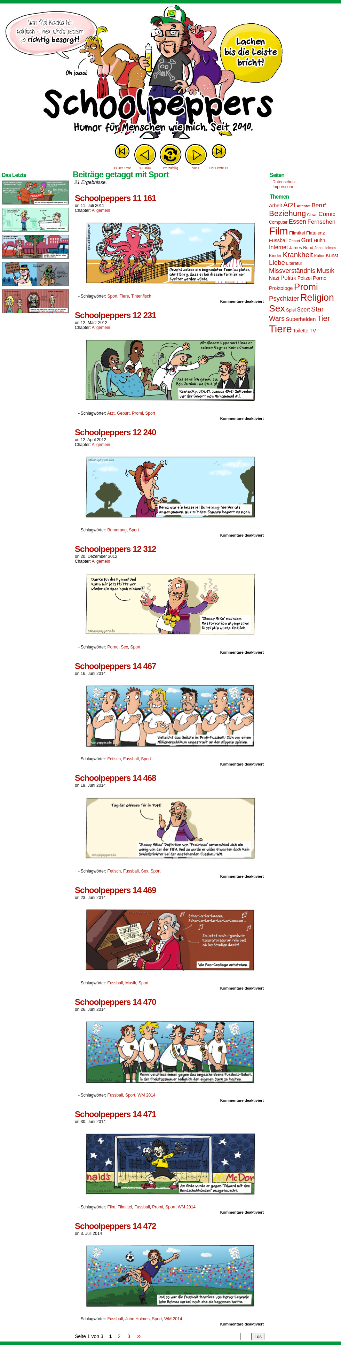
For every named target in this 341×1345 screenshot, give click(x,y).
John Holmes (137, 1318)
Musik (130, 983)
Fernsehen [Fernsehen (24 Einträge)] (322, 221)
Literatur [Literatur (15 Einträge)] (294, 263)
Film (112, 1207)
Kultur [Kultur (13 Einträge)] (319, 256)
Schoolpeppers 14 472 (115, 1226)
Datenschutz (284, 181)
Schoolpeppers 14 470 (115, 1002)
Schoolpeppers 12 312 (115, 549)
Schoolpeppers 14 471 (115, 1114)
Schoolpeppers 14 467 (115, 666)
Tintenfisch (141, 296)
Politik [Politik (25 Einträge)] (288, 278)
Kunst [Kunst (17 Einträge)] (332, 255)
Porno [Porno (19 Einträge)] (319, 278)
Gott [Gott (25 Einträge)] (306, 240)
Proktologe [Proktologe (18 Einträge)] (281, 288)
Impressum (282, 186)
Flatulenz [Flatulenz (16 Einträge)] (315, 233)
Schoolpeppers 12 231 (115, 315)
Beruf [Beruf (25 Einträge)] (318, 205)
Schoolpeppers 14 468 (115, 778)
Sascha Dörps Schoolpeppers (170, 73)
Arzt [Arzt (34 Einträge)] (289, 205)
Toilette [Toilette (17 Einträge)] (300, 330)
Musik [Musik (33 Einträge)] (325, 270)
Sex (124, 647)
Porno (113, 647)
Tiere (124, 296)
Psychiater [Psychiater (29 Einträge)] (284, 298)
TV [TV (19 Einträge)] (312, 330)
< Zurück (145, 168)
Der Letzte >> (219, 168)
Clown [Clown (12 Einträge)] (312, 215)
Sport (113, 296)
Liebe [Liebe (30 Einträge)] (277, 262)
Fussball (131, 758)
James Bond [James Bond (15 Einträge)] (301, 247)
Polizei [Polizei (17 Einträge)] (305, 278)
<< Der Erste (122, 168)
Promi (137, 413)
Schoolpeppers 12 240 (115, 432)
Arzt (110, 413)
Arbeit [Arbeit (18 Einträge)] (275, 205)
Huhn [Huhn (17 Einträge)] (319, 240)
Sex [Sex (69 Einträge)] (277, 308)
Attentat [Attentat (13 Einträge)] (303, 206)
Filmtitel (125, 1207)
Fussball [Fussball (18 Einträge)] (278, 240)
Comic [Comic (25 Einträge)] (326, 214)
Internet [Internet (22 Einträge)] (278, 247)
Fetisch (114, 758)
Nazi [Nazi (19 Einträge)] (274, 278)
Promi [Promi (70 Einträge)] (306, 287)
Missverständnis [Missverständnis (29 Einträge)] (292, 270)
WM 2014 (146, 1095)
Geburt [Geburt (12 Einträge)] (294, 241)
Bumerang (117, 530)
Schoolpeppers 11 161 (115, 198)
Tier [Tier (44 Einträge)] (323, 318)
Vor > (195, 168)
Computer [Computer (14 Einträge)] (278, 222)
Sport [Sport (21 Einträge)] (303, 310)
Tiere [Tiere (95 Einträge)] (280, 329)
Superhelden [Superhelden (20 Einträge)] (301, 319)
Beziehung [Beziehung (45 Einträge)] (287, 213)
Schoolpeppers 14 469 (115, 890)
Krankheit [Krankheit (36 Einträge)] (298, 255)
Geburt (123, 413)
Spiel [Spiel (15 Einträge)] (291, 310)
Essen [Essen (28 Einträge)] (297, 221)
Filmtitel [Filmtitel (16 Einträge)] (297, 233)
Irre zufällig (170, 168)
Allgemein (101, 210)
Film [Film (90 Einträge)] (278, 231)
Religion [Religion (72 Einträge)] (317, 297)
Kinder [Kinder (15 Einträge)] (275, 255)
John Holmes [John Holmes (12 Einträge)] (325, 248)
